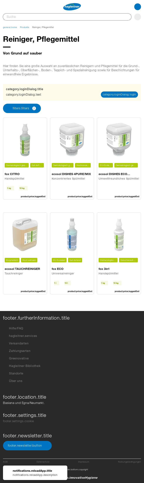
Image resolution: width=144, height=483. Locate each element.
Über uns (12, 381)
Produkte (24, 27)
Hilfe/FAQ (13, 328)
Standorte (13, 373)
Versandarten (16, 343)
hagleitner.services (20, 336)
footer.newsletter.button (27, 445)
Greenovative (16, 358)
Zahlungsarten (16, 351)
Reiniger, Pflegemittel (43, 27)
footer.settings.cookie (18, 421)
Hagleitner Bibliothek (21, 366)
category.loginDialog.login (119, 94)
